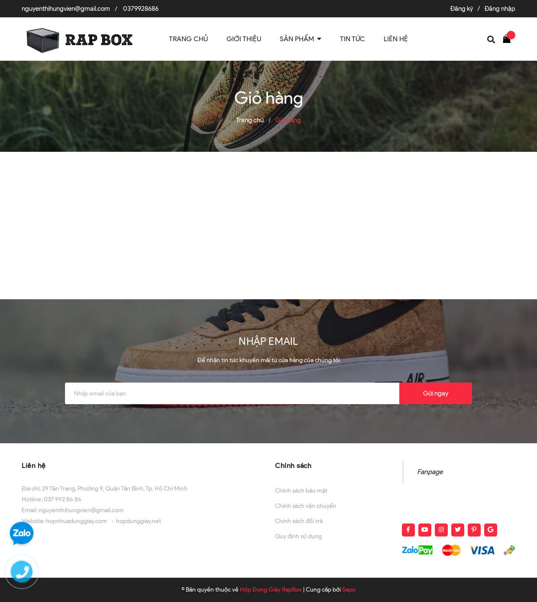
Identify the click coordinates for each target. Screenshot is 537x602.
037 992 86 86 (62, 499)
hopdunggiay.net (138, 521)
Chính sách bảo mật (301, 490)
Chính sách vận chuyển (305, 506)
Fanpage (430, 472)
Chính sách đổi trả (299, 521)
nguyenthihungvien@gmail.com (66, 9)
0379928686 (141, 9)
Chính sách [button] (293, 465)
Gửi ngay (435, 393)
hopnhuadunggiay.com (76, 521)
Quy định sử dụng (298, 536)
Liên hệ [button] (34, 465)
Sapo (349, 589)
